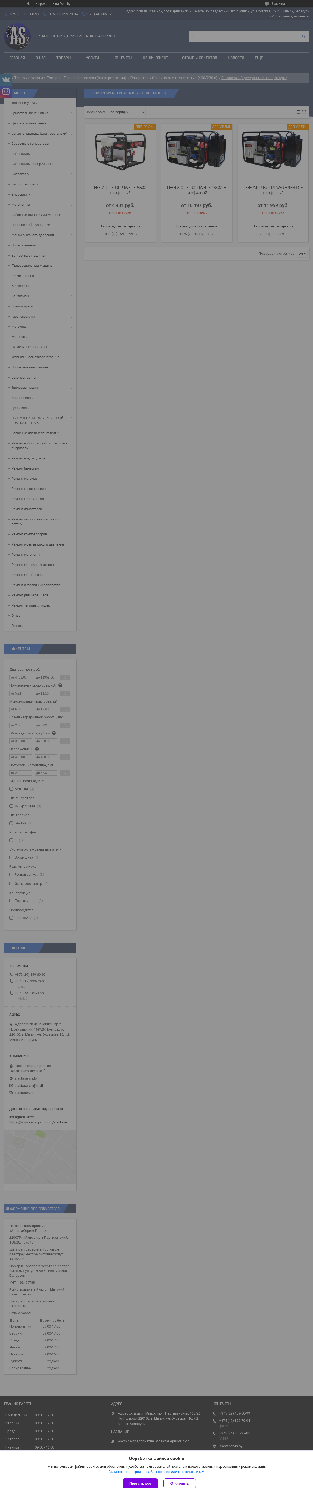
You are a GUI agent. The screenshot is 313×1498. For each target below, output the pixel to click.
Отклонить (179, 1483)
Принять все (140, 1483)
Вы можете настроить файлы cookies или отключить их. (154, 1472)
